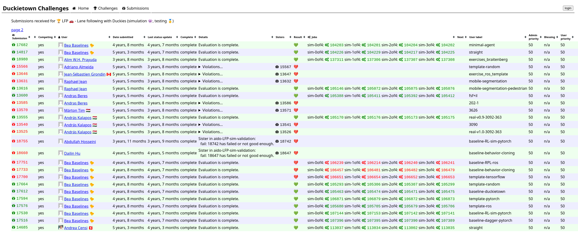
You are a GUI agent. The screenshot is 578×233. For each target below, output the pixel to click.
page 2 (17, 29)
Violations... (212, 66)
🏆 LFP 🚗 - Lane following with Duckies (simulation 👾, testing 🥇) (115, 20)
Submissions (135, 8)
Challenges (106, 8)
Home (80, 8)
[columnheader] (21, 36)
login (568, 8)
